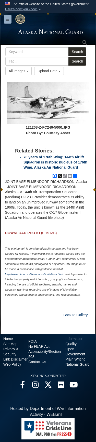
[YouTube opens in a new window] (73, 386)
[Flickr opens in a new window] (60, 386)
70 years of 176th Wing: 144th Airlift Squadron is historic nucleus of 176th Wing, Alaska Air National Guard (55, 162)
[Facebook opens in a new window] (22, 386)
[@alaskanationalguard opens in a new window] (35, 386)
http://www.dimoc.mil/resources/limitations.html (34, 274)
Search (77, 52)
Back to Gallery (76, 315)
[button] (23, 9)
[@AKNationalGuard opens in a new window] (48, 386)
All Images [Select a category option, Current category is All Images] (18, 71)
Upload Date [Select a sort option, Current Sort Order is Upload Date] (49, 71)
